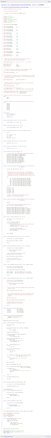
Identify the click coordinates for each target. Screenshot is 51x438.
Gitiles (6, 436)
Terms (11, 436)
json (49, 436)
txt (46, 436)
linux (8, 4)
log (24, 7)
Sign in (49, 1)
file (21, 7)
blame (27, 7)
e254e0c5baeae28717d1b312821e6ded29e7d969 (20, 4)
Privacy (9, 436)
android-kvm (4, 4)
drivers (33, 4)
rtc (37, 4)
